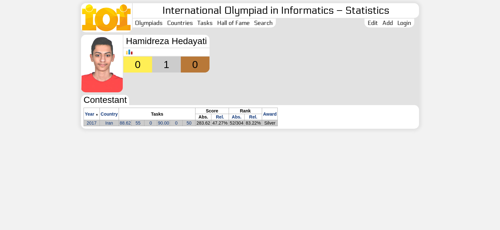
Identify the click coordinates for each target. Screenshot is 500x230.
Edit (373, 23)
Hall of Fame (233, 23)
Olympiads (149, 23)
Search (263, 23)
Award (270, 114)
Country (109, 114)
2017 (92, 123)
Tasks (205, 23)
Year (89, 114)
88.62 (125, 123)
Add (387, 23)
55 (138, 123)
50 (189, 123)
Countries (180, 23)
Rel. (220, 116)
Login (404, 23)
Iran (109, 123)
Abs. (236, 116)
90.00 (163, 123)
